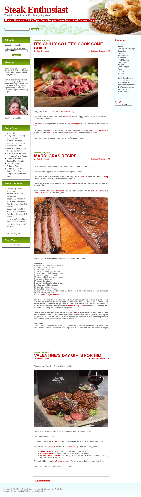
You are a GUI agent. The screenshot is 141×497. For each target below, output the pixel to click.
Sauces (121, 71)
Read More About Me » (13, 118)
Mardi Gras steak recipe (55, 191)
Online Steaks (18, 245)
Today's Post (123, 92)
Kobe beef (38, 193)
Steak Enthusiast (36, 9)
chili (65, 131)
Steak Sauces (79, 20)
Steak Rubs (64, 20)
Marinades (122, 58)
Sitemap (6, 491)
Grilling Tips (32, 20)
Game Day (122, 51)
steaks (75, 313)
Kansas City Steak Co (53, 489)
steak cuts (97, 191)
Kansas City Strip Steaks (50, 295)
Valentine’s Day (72, 446)
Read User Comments (99, 51)
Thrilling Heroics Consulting (34, 491)
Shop (91, 20)
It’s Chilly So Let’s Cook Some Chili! (68, 46)
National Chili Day (67, 112)
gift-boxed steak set (62, 461)
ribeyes (45, 193)
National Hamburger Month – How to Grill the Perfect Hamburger (16, 143)
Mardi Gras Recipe (55, 156)
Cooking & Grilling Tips (126, 49)
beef (72, 184)
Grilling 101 (11, 133)
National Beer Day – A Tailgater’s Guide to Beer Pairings (16, 173)
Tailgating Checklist (14, 169)
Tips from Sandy (124, 89)
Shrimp (105, 177)
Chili (35, 124)
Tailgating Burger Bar (15, 159)
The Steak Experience (126, 85)
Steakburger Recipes (126, 83)
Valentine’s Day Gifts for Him (67, 355)
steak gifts (53, 446)
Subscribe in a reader (13, 45)
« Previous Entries (42, 481)
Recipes (121, 65)
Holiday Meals (123, 56)
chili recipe (74, 133)
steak (56, 441)
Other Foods (122, 62)
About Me (18, 20)
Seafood (121, 74)
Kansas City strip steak (98, 131)
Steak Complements (125, 78)
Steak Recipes (48, 20)
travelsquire (11, 194)
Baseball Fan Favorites (16, 161)
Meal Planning (123, 60)
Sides (120, 76)
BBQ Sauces (123, 47)
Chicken (84, 177)
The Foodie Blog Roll (12, 234)
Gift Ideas (121, 53)
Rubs (120, 69)
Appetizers (122, 44)
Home (8, 20)
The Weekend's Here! (126, 87)
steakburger (75, 124)
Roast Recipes (123, 67)
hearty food (67, 117)
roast (48, 133)
